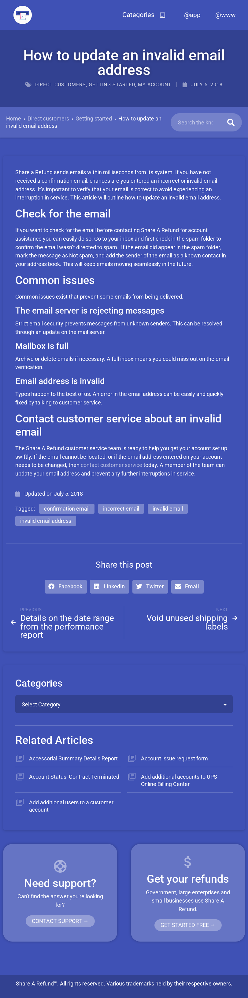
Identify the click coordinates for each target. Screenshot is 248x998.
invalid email (168, 508)
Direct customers (60, 85)
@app (192, 15)
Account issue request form (174, 758)
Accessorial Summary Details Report (73, 758)
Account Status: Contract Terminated (74, 777)
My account (155, 85)
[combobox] (124, 704)
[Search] (231, 122)
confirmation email (67, 508)
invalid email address (45, 521)
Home (13, 118)
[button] (144, 15)
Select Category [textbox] (41, 704)
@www (225, 15)
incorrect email (121, 508)
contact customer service (111, 465)
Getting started (112, 85)
